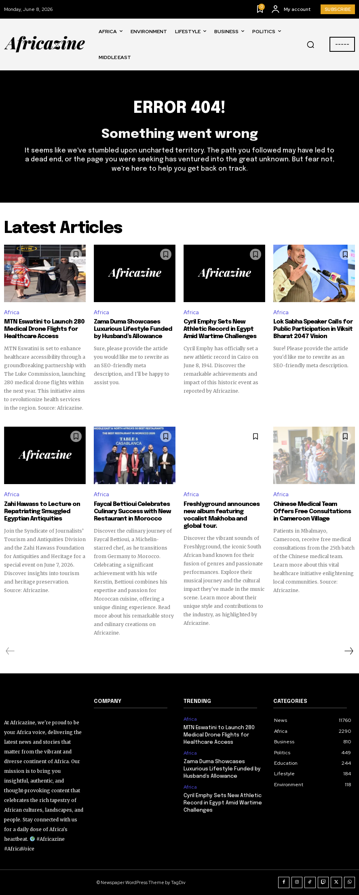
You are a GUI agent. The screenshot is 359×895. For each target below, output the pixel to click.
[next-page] (348, 651)
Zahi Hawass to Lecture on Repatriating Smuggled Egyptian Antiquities (42, 511)
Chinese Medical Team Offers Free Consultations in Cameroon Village (312, 511)
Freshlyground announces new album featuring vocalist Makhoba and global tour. (222, 515)
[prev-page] (10, 651)
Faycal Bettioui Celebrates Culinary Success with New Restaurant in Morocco (132, 511)
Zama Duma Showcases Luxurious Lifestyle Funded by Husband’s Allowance (133, 329)
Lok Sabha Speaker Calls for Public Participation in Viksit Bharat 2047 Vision (313, 329)
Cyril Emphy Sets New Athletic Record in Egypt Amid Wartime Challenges (220, 329)
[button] (310, 44)
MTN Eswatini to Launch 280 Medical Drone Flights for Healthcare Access (44, 329)
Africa (11, 312)
